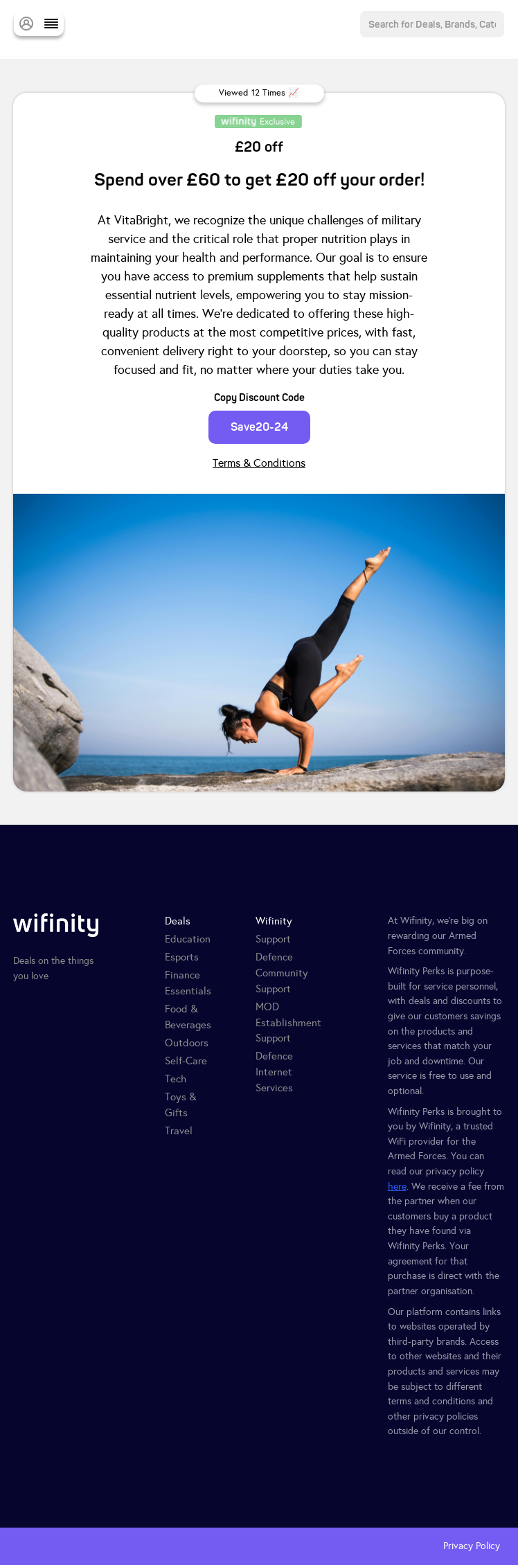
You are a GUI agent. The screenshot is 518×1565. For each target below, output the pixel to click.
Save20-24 (259, 427)
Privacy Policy (471, 1545)
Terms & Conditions (259, 463)
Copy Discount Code (259, 398)
